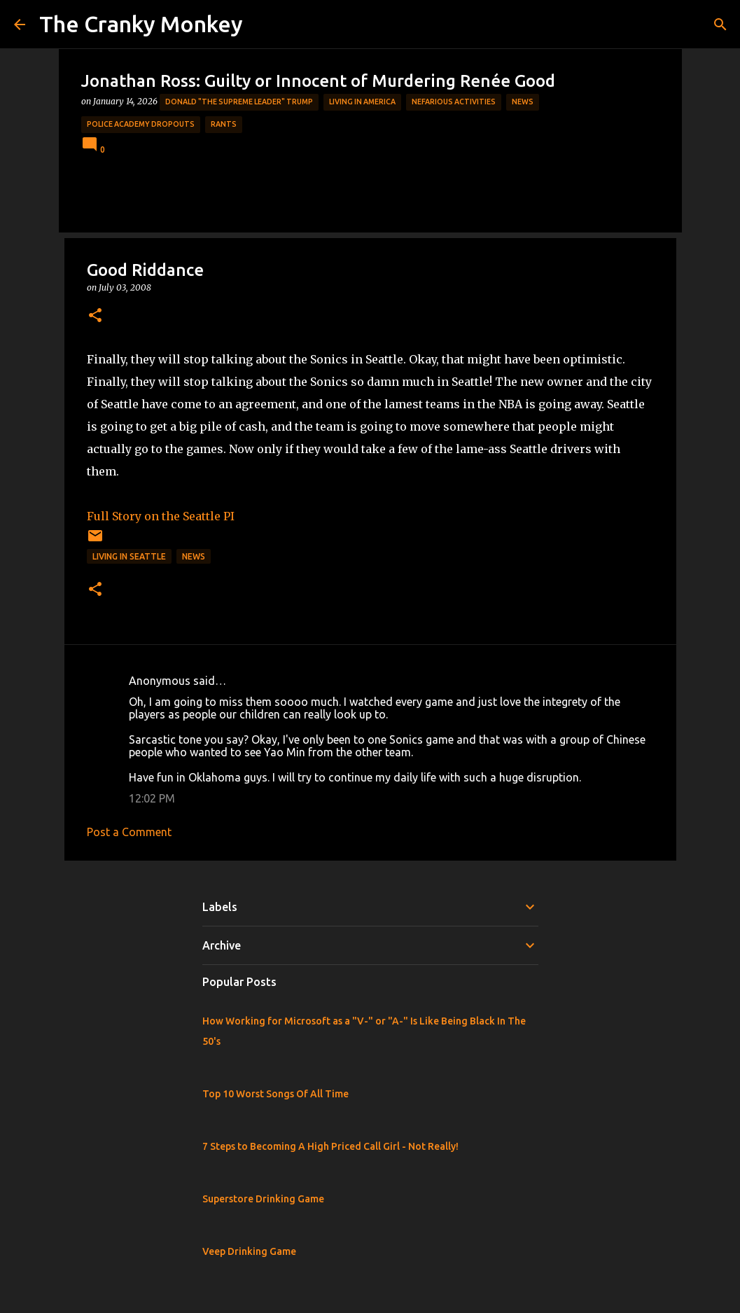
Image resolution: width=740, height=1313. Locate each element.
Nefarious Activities (454, 101)
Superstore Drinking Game (263, 1198)
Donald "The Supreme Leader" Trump (239, 101)
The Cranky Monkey (141, 23)
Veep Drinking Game (249, 1251)
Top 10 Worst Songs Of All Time (275, 1093)
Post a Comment (129, 832)
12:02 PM (152, 798)
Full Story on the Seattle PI (161, 516)
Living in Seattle (129, 556)
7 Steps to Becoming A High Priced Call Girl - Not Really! (330, 1146)
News (522, 101)
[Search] (720, 24)
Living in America (362, 101)
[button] (95, 316)
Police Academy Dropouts (141, 124)
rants (224, 124)
